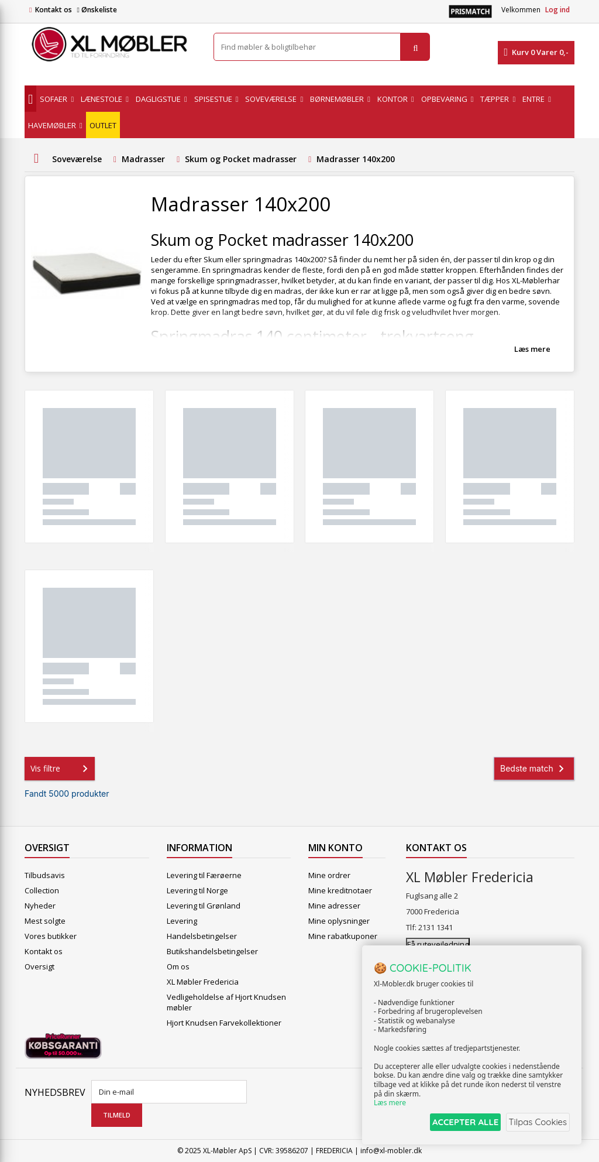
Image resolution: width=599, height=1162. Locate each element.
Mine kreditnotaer (340, 890)
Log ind (557, 10)
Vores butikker (51, 936)
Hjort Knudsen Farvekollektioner (224, 1022)
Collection (42, 890)
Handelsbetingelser (202, 936)
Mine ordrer (329, 875)
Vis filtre (61, 769)
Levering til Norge (197, 890)
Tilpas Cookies (536, 1123)
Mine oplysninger (339, 921)
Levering (182, 921)
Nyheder (40, 905)
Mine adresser (334, 905)
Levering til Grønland (203, 905)
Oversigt (39, 966)
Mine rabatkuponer (342, 936)
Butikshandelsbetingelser (212, 951)
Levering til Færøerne (204, 875)
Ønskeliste (96, 10)
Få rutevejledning (438, 944)
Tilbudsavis (45, 875)
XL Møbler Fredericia (203, 981)
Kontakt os (53, 10)
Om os (178, 966)
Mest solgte (45, 921)
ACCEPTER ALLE (456, 1123)
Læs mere (532, 349)
